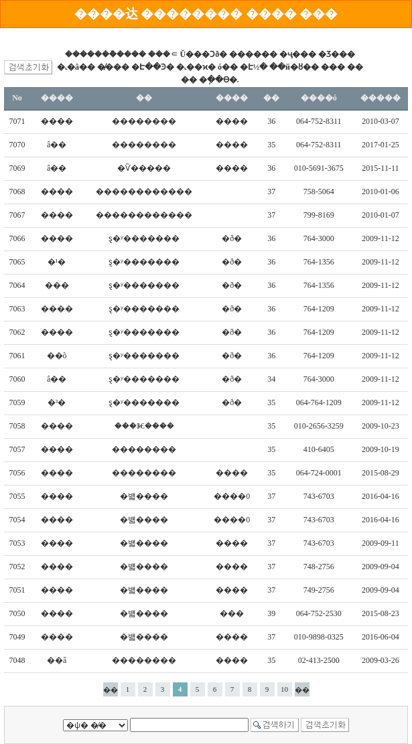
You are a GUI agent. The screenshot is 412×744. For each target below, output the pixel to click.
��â (56, 660)
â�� (56, 144)
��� (57, 285)
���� (57, 121)
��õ (57, 355)
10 (284, 689)
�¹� (57, 262)
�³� (57, 402)
